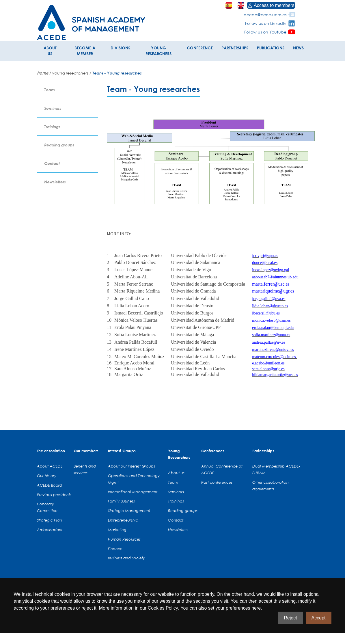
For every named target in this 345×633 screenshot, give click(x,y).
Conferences (212, 450)
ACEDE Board (49, 485)
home (42, 73)
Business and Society (126, 558)
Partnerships (263, 450)
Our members (86, 450)
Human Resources (124, 539)
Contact (52, 163)
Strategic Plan (49, 520)
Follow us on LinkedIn (265, 23)
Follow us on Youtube (265, 32)
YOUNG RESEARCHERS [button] (158, 50)
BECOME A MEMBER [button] (84, 50)
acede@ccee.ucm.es (265, 14)
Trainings (52, 126)
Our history (46, 475)
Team (49, 89)
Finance (115, 548)
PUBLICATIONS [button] (270, 47)
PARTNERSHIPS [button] (234, 47)
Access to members (271, 5)
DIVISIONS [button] (120, 47)
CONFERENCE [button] (200, 47)
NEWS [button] (298, 47)
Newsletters (55, 181)
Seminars (52, 108)
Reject (290, 617)
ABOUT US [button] (50, 50)
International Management (132, 491)
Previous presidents (54, 494)
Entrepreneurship (123, 520)
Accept (319, 617)
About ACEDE (50, 466)
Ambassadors (49, 529)
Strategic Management (129, 510)
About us (176, 472)
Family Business (121, 501)
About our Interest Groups (131, 466)
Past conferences (216, 482)
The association (51, 450)
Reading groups (59, 144)
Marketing (117, 529)
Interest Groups (122, 450)
